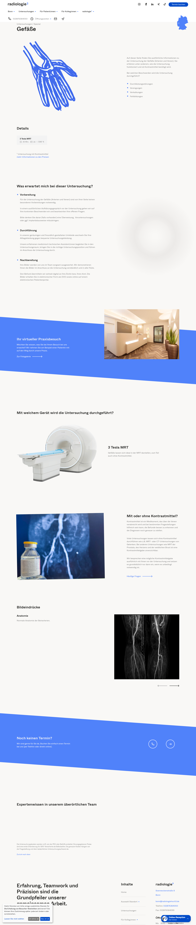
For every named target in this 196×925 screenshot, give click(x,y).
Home (123, 892)
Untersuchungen (128, 910)
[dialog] (27, 913)
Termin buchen (178, 4)
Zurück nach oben (23, 854)
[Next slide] (174, 686)
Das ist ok (45, 919)
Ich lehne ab (34, 919)
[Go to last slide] (162, 686)
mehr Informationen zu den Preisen (33, 157)
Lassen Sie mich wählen (14, 919)
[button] (11, 11)
